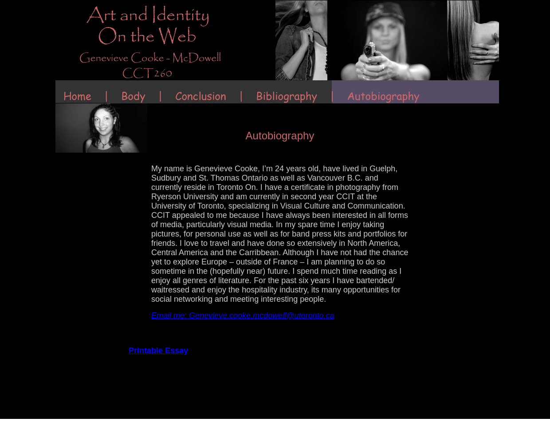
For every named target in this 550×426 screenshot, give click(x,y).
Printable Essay (158, 350)
